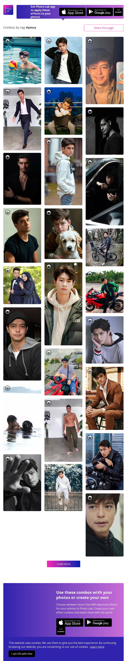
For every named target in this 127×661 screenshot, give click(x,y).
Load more (63, 564)
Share (104, 28)
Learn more (97, 647)
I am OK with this (21, 654)
